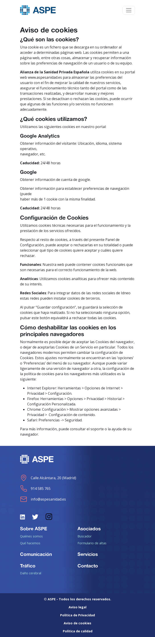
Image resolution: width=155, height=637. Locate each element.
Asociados (89, 528)
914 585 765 (35, 488)
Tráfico (27, 566)
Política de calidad (77, 631)
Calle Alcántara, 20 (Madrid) (48, 477)
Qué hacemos (30, 543)
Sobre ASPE (33, 528)
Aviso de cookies (77, 623)
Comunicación (36, 554)
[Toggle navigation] (128, 10)
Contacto (88, 566)
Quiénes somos (31, 536)
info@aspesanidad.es (43, 499)
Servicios (88, 554)
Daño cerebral (30, 573)
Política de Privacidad (77, 615)
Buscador (85, 536)
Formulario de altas (92, 543)
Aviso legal (77, 607)
